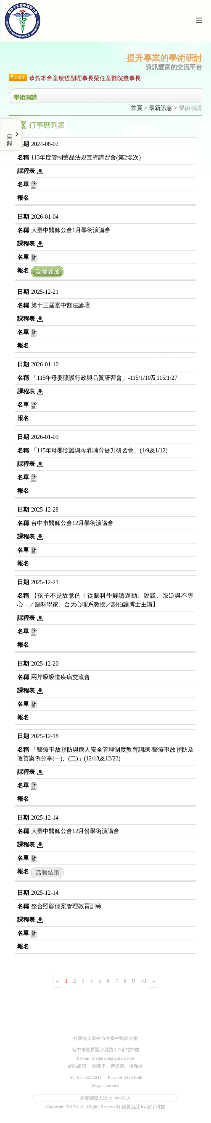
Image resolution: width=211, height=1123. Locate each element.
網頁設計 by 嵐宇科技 (143, 1106)
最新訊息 (160, 108)
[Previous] (57, 981)
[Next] (153, 981)
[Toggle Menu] (10, 134)
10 (143, 981)
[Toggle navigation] (198, 21)
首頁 (136, 108)
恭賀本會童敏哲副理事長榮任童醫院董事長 (85, 78)
